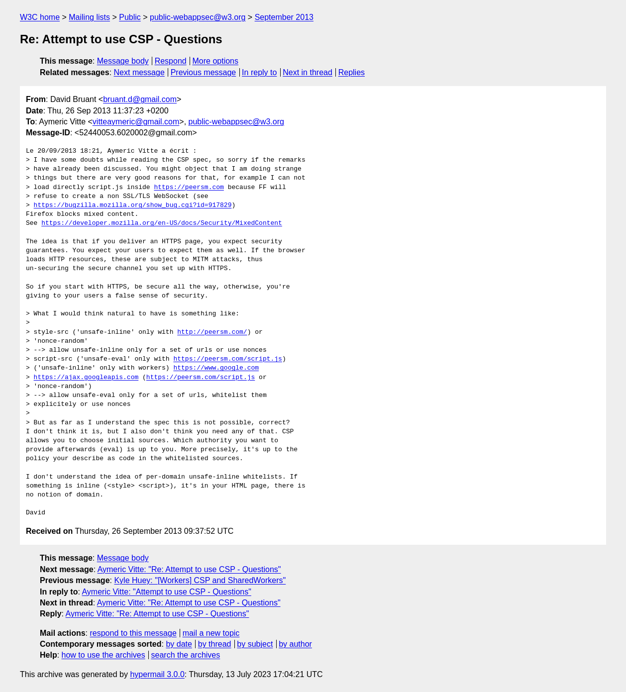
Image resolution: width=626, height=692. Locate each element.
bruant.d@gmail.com (140, 99)
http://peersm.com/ (212, 332)
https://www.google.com (216, 368)
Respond (171, 61)
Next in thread (307, 72)
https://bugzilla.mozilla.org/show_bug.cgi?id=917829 (133, 205)
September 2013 (284, 17)
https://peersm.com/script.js (227, 359)
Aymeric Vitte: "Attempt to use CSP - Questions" (166, 592)
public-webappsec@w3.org (197, 17)
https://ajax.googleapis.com (86, 377)
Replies (351, 72)
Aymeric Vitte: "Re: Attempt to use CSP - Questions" (189, 569)
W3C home (40, 17)
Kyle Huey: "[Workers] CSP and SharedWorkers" (200, 580)
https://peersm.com (188, 187)
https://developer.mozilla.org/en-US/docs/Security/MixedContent (161, 223)
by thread (214, 644)
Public (130, 17)
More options (216, 61)
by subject (255, 644)
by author (295, 644)
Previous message (203, 72)
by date (179, 644)
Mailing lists (89, 17)
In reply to (259, 72)
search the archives (185, 655)
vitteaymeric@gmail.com (136, 121)
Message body (123, 61)
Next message (139, 72)
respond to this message (133, 633)
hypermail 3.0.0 (157, 674)
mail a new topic (211, 633)
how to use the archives (103, 655)
